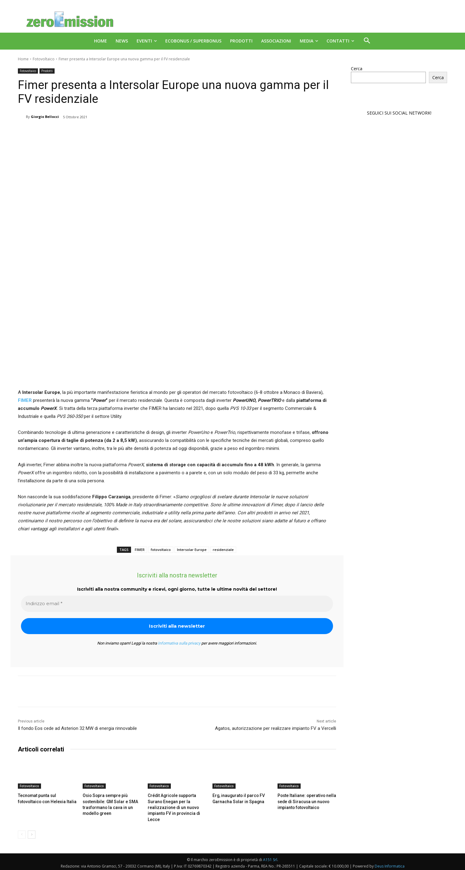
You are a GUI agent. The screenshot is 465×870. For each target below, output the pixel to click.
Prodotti (47, 71)
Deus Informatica (390, 864)
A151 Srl (270, 857)
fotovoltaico (161, 549)
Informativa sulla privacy (179, 643)
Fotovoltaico (44, 59)
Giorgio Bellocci (45, 116)
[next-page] (31, 833)
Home (23, 59)
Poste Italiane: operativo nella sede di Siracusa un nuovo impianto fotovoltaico (305, 801)
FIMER (140, 549)
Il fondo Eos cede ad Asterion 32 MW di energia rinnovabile (77, 728)
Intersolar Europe (192, 549)
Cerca (356, 68)
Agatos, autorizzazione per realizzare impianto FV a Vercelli (275, 728)
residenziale (223, 549)
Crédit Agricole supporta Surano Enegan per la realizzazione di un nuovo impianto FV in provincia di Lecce (171, 806)
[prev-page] (22, 833)
